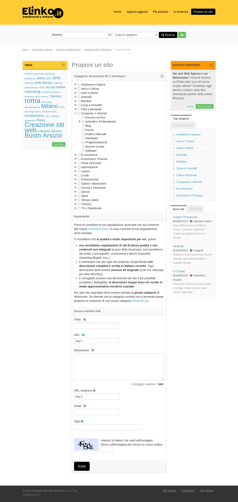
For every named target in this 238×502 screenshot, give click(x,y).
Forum (89, 130)
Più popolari (160, 11)
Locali (85, 175)
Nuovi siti (178, 209)
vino (56, 77)
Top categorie (181, 118)
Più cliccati (195, 209)
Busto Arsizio (44, 135)
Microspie (47, 102)
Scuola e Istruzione (93, 187)
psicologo (50, 73)
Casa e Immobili (91, 105)
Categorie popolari (183, 125)
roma (33, 100)
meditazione (34, 116)
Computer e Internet (42, 49)
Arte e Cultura (90, 88)
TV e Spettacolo (91, 208)
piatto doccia (31, 87)
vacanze (29, 83)
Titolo (80, 319)
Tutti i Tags (58, 144)
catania (44, 131)
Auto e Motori (89, 92)
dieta (40, 78)
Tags (78, 421)
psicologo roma (32, 111)
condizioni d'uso (98, 229)
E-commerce (89, 154)
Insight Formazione (185, 217)
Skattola (178, 246)
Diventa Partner (204, 106)
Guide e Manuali (95, 134)
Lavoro (85, 171)
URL (79, 335)
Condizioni (187, 490)
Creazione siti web (44, 127)
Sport (84, 196)
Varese (55, 96)
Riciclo (56, 131)
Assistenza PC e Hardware (98, 49)
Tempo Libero (90, 200)
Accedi (190, 106)
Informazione (89, 167)
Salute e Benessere (93, 183)
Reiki (40, 120)
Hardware (91, 138)
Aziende (86, 97)
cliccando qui (140, 300)
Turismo (86, 204)
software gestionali (34, 73)
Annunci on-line (95, 117)
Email (80, 406)
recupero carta (49, 111)
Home (117, 11)
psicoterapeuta (32, 107)
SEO (62, 107)
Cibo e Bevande (91, 109)
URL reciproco (85, 390)
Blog (88, 125)
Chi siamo (169, 490)
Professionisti (89, 179)
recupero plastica (50, 92)
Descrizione (84, 350)
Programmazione (96, 142)
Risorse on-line (94, 146)
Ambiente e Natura (93, 84)
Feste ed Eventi (91, 163)
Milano (49, 106)
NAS (48, 78)
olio (47, 116)
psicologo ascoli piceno (36, 96)
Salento (58, 83)
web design (44, 82)
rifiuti (41, 87)
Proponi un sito (203, 11)
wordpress (30, 78)
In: (133, 35)
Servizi (85, 191)
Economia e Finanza (94, 159)
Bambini (86, 101)
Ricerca (80, 35)
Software (91, 150)
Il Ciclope (179, 271)
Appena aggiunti (137, 11)
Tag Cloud (206, 490)
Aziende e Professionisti (68, 49)
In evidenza (180, 11)
